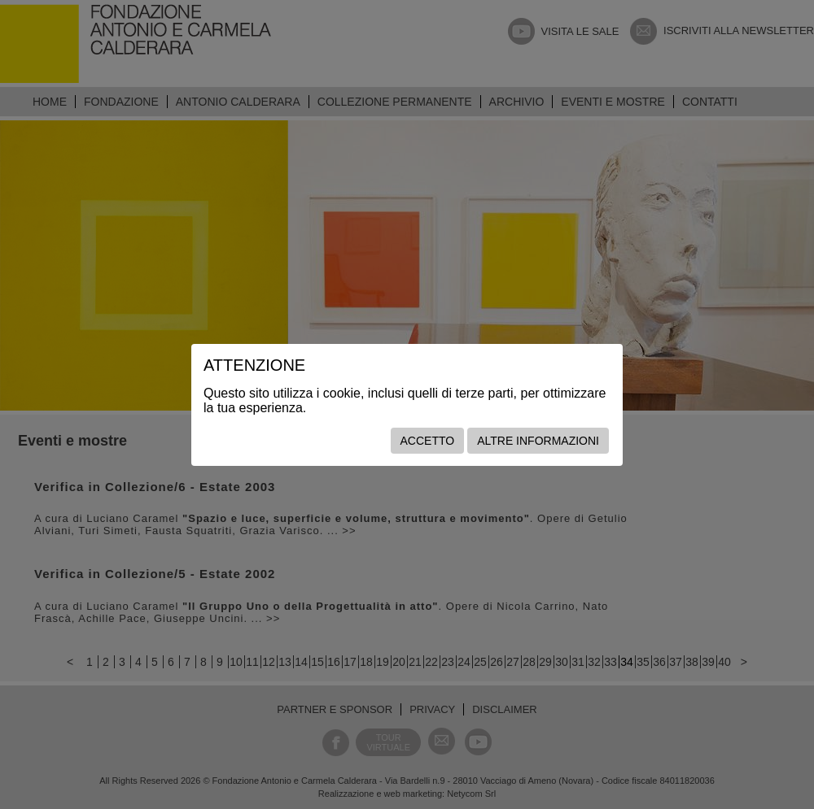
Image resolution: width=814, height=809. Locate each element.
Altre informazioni (538, 440)
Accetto (427, 440)
